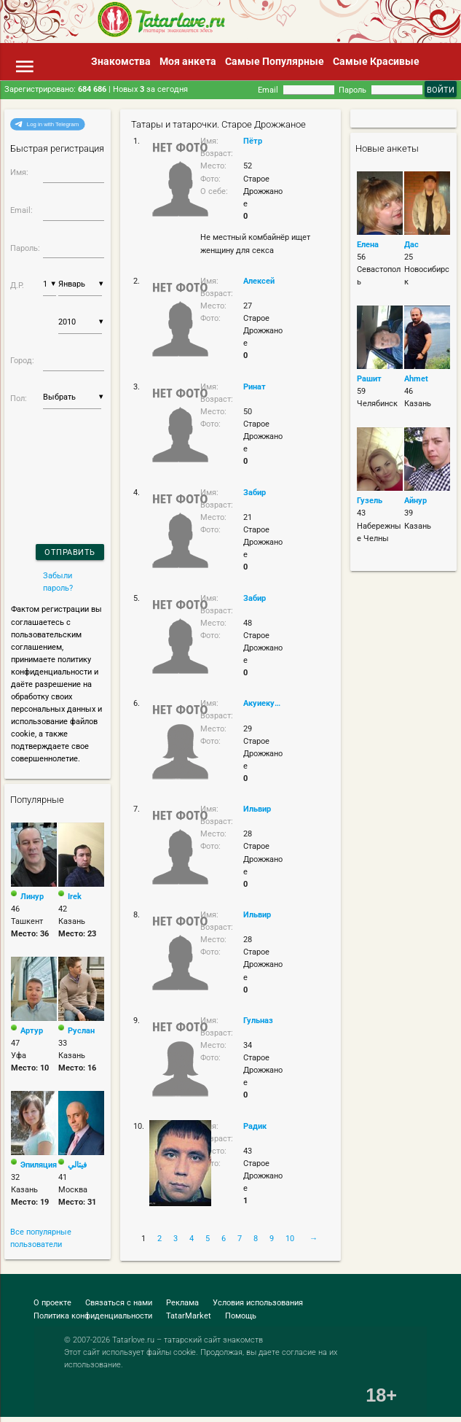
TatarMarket (188, 1315)
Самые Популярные (274, 61)
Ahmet (416, 378)
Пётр (252, 141)
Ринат (254, 386)
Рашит (369, 378)
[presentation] (49, 457)
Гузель (369, 500)
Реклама (182, 1302)
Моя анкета (187, 61)
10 (289, 1238)
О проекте (52, 1302)
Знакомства (121, 61)
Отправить (69, 552)
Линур (32, 896)
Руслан (81, 1030)
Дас (411, 244)
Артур (31, 1030)
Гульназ (258, 1020)
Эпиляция (38, 1164)
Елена (368, 244)
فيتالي (77, 1164)
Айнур (415, 500)
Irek (75, 896)
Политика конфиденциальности (93, 1315)
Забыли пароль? (58, 581)
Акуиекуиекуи (263, 703)
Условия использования (258, 1302)
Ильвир (257, 809)
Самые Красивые (376, 61)
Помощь (240, 1315)
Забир (254, 492)
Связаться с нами (118, 1302)
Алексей (259, 281)
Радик (255, 1126)
